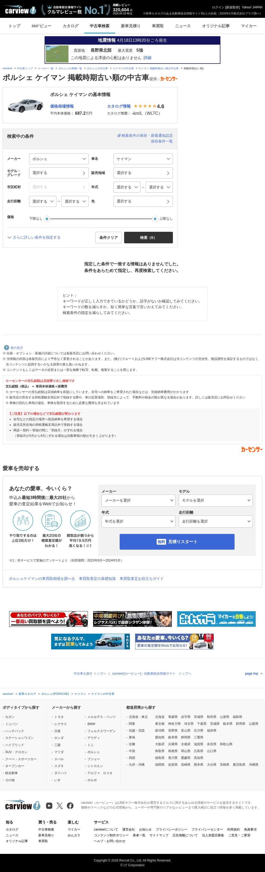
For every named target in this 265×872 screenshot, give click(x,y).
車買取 (158, 26)
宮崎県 (224, 764)
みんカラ (74, 835)
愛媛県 (185, 758)
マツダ (59, 752)
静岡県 (185, 737)
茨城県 (215, 724)
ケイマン (80, 693)
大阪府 (160, 744)
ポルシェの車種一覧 (70, 68)
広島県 (198, 751)
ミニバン (11, 724)
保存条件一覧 (162, 141)
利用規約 (233, 829)
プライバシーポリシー (171, 829)
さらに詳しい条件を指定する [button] (37, 237)
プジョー (93, 759)
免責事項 (250, 829)
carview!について (106, 829)
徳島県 (160, 758)
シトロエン (95, 766)
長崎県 (185, 764)
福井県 (211, 730)
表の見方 (13, 348)
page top (251, 673)
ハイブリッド (14, 745)
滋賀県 (198, 744)
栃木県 (227, 724)
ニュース (183, 26)
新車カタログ (27, 693)
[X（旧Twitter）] (59, 805)
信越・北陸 (137, 730)
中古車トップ (25, 68)
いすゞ (59, 780)
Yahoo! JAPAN (252, 7)
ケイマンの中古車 (123, 68)
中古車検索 (99, 26)
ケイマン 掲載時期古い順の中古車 (159, 68)
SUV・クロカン (16, 752)
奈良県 (211, 744)
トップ (14, 26)
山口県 (211, 751)
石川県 (198, 730)
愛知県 (160, 737)
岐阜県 (173, 737)
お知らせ (145, 829)
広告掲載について (185, 835)
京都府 (185, 744)
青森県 (173, 717)
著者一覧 (139, 835)
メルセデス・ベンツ (101, 717)
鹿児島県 (239, 764)
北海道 (160, 717)
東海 (132, 737)
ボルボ (92, 780)
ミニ (90, 745)
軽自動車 (11, 773)
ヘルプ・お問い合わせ (109, 841)
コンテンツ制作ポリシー (111, 835)
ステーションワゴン (19, 738)
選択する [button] (40, 173)
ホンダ (59, 738)
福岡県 (160, 764)
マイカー (249, 26)
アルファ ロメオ (100, 773)
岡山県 (185, 751)
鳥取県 (160, 751)
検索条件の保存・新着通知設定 (147, 135)
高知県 (198, 758)
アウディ (93, 738)
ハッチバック (14, 731)
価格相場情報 (62, 106)
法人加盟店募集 (213, 835)
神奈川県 (174, 724)
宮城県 (198, 717)
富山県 (185, 730)
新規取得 (232, 7)
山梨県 (253, 724)
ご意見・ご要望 (239, 835)
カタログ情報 (119, 106)
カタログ (70, 26)
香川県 (173, 758)
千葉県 (201, 724)
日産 (57, 731)
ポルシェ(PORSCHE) (55, 693)
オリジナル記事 (216, 26)
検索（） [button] (148, 237)
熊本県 (198, 764)
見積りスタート (183, 541)
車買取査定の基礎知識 (97, 578)
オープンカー (14, 766)
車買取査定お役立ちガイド (142, 578)
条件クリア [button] (108, 237)
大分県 (211, 764)
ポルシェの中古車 (97, 68)
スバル (59, 759)
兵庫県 (173, 744)
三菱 (57, 745)
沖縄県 (253, 764)
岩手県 (185, 717)
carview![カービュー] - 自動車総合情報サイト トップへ (151, 673)
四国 (132, 758)
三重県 (198, 737)
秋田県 (211, 717)
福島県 (237, 717)
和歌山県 (226, 744)
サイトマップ (159, 835)
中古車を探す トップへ (90, 673)
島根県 (173, 751)
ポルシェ (93, 752)
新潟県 (160, 730)
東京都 (160, 724)
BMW (91, 724)
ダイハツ (60, 773)
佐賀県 (173, 764)
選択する (124, 201)
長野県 (173, 730)
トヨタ (59, 717)
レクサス (60, 724)
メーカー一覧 (46, 68)
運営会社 (128, 829)
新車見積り (131, 26)
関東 (132, 724)
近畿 (132, 744)
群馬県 (240, 724)
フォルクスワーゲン (101, 731)
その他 (10, 780)
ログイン (218, 7)
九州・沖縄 (137, 764)
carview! (7, 68)
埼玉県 (189, 724)
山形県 (224, 717)
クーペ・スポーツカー (21, 759)
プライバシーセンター (207, 829)
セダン (10, 717)
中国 (132, 751)
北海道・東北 (138, 717)
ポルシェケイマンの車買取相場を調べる (42, 578)
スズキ (59, 766)
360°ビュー (41, 26)
